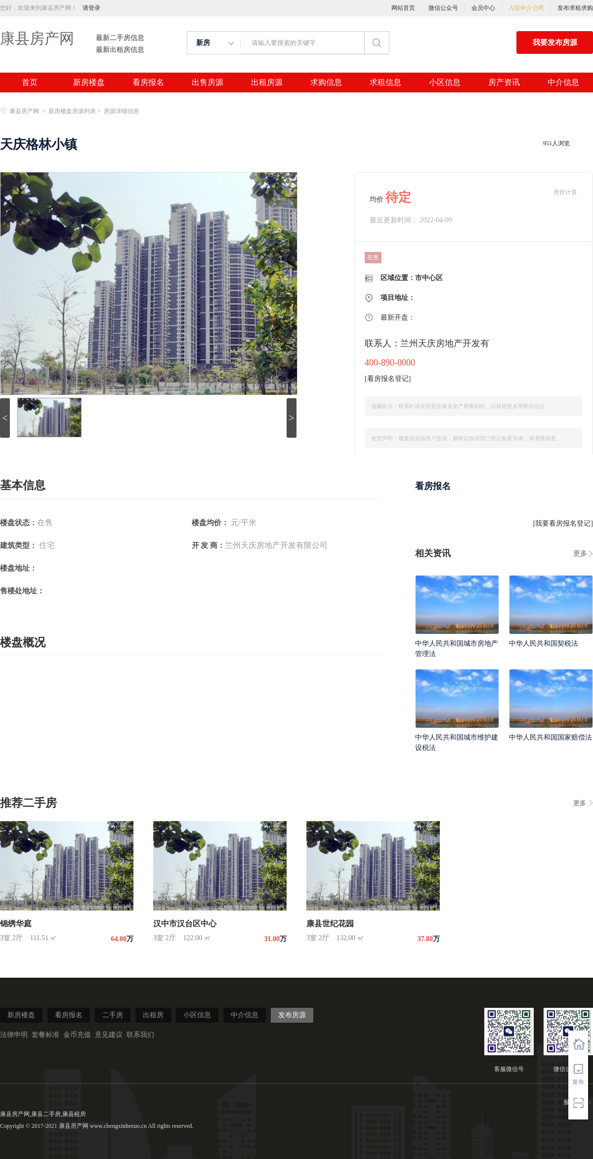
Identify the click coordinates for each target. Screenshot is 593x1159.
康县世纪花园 (330, 923)
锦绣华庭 (16, 923)
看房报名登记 (388, 378)
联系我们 (140, 1034)
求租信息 (385, 82)
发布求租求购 (575, 7)
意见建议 (109, 1034)
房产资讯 (504, 82)
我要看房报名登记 (563, 523)
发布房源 (292, 1015)
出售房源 (207, 82)
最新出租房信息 (120, 49)
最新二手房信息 (120, 38)
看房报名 (148, 82)
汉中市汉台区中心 (184, 923)
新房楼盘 (89, 82)
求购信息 (326, 82)
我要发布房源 (555, 42)
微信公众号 (443, 7)
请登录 (91, 7)
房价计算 (565, 192)
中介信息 (563, 82)
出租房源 (266, 82)
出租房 (153, 1015)
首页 (29, 82)
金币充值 (77, 1034)
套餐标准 (45, 1034)
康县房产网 (37, 38)
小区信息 (444, 82)
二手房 (112, 1015)
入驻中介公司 (526, 7)
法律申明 (14, 1034)
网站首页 (403, 7)
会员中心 (483, 7)
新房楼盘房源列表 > (75, 111)
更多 (580, 553)
